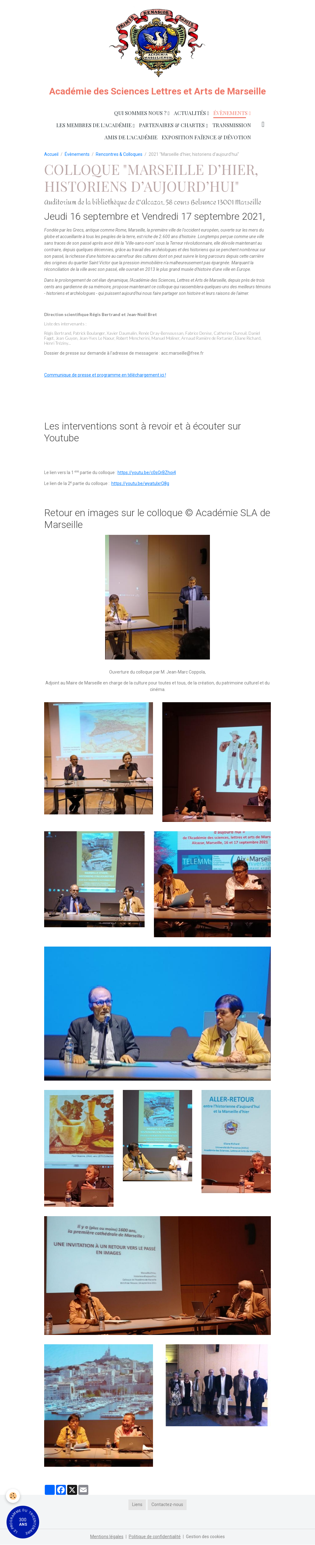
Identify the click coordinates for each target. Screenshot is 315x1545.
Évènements (231, 113)
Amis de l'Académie (130, 137)
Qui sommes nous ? (141, 113)
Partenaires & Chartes (172, 125)
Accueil (51, 154)
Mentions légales (106, 1536)
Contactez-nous (167, 1505)
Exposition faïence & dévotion (206, 137)
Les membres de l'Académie (94, 125)
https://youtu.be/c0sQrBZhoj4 (147, 473)
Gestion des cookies (205, 1536)
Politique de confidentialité (155, 1536)
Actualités (190, 113)
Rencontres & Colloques (119, 154)
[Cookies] (13, 1496)
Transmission (231, 125)
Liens (137, 1505)
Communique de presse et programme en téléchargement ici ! (105, 375)
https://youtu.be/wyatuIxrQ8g (140, 484)
